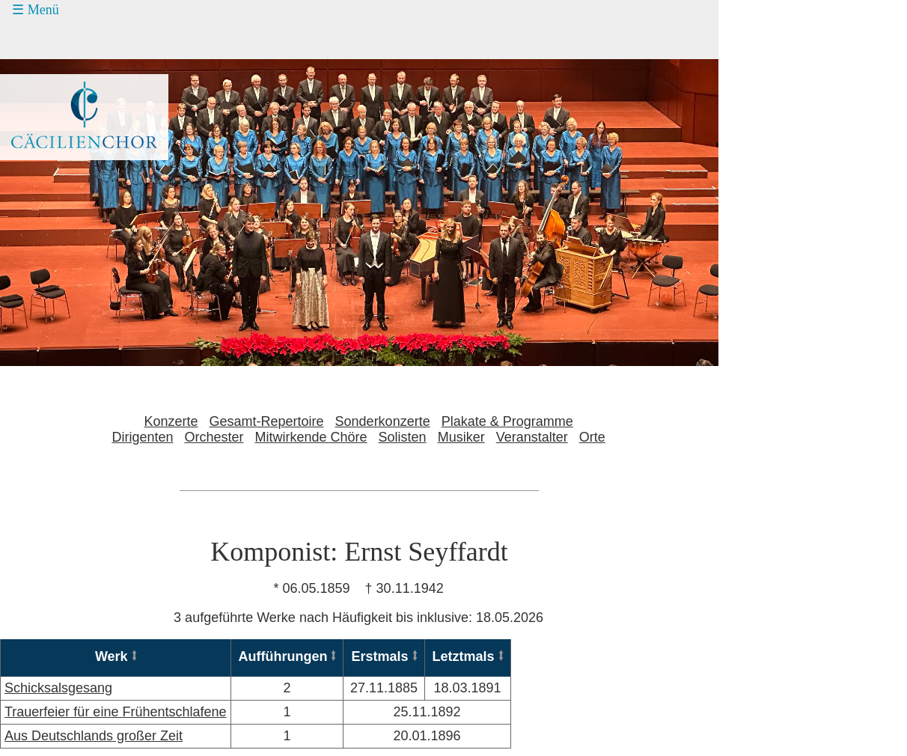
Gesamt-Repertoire (267, 421)
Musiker (461, 437)
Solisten (403, 437)
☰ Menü (35, 9)
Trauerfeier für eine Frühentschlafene (115, 711)
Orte (592, 437)
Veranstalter (532, 437)
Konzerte (171, 421)
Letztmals (464, 656)
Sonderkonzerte (382, 421)
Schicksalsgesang (58, 687)
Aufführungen (283, 656)
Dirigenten (142, 437)
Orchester (213, 437)
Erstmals (379, 656)
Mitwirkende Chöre (311, 437)
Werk (111, 656)
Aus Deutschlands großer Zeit (93, 735)
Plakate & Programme (507, 421)
